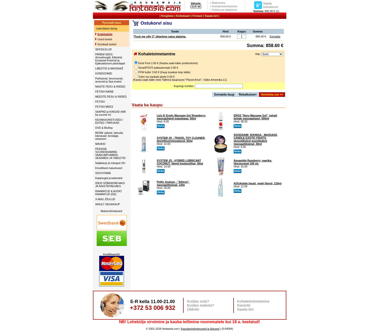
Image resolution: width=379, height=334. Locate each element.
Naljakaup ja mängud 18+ (110, 162)
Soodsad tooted (106, 44)
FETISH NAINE (104, 91)
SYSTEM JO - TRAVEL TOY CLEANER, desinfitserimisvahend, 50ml (181, 139)
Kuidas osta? (198, 301)
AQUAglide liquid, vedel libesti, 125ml (258, 183)
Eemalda (275, 36)
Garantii (243, 305)
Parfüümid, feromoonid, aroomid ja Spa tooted (109, 80)
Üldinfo (193, 309)
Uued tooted (104, 39)
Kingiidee (167, 15)
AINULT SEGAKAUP (107, 204)
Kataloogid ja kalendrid (108, 178)
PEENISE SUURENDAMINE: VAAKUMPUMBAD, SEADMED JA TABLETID (110, 153)
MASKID (100, 143)
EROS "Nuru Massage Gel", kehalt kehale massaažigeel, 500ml (255, 117)
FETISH (100, 101)
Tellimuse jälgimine (224, 9)
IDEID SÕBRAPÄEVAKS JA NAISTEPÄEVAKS (110, 185)
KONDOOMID (103, 73)
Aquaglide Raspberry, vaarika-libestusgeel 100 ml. (253, 162)
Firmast (197, 15)
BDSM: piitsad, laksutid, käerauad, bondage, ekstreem (109, 135)
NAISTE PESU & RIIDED (110, 86)
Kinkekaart (183, 15)
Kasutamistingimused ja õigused (200, 328)
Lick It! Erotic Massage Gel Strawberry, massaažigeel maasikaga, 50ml (181, 117)
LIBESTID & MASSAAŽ (109, 68)
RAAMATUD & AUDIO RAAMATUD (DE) (108, 193)
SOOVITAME (103, 173)
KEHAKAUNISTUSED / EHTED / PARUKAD (109, 121)
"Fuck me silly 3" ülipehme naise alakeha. (159, 36)
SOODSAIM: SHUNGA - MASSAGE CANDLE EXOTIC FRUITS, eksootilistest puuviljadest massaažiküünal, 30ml (255, 139)
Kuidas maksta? (200, 305)
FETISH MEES (104, 106)
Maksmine (218, 2)
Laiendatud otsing (106, 28)
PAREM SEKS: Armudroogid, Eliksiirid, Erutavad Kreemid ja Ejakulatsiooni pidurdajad (110, 59)
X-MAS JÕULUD (105, 199)
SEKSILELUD (103, 49)
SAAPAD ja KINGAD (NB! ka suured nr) (110, 113)
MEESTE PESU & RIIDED (111, 96)
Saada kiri (211, 15)
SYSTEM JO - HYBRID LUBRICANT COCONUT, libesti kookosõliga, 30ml (180, 162)
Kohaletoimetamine (224, 6)
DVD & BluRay (104, 127)
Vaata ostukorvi (270, 5)
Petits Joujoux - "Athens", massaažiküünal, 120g (173, 183)
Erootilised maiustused (108, 168)
